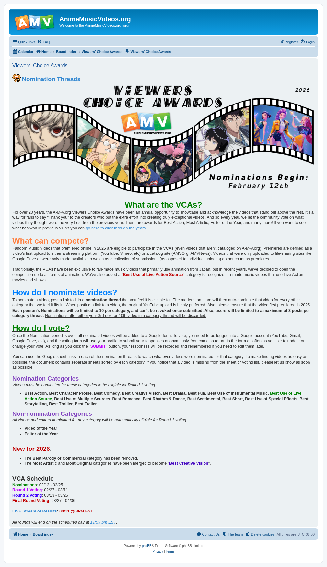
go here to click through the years (116, 228)
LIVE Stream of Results (34, 511)
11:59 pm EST (103, 522)
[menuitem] (43, 42)
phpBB (147, 546)
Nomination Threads (51, 79)
